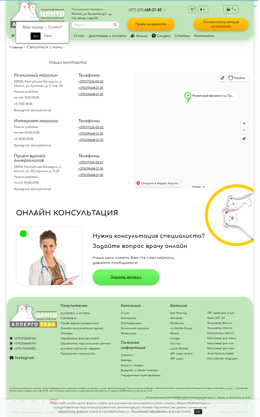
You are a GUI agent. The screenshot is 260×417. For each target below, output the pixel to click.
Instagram (22, 358)
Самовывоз (68, 318)
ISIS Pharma (178, 313)
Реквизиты (129, 333)
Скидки (161, 36)
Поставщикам (131, 323)
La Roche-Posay (181, 328)
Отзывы (66, 333)
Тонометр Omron (220, 328)
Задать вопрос (126, 277)
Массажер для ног (220, 343)
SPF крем (176, 358)
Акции (139, 36)
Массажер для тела (221, 338)
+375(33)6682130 (23, 343)
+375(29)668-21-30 (90, 88)
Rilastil (174, 333)
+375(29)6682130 (23, 338)
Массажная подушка (222, 358)
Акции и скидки (132, 365)
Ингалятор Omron (220, 333)
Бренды (126, 360)
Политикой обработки (149, 411)
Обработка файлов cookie (80, 338)
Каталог (178, 306)
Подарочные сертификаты (141, 375)
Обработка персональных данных (86, 343)
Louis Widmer (179, 348)
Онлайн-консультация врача (82, 328)
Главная (16, 47)
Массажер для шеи (220, 348)
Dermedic (176, 318)
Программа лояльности (78, 353)
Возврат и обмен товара (139, 370)
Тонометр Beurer (219, 323)
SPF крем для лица (220, 312)
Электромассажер (220, 353)
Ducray (175, 343)
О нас (79, 36)
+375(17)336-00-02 (90, 81)
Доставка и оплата (107, 36)
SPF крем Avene (181, 353)
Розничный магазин (135, 328)
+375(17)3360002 (23, 348)
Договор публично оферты (80, 348)
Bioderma (177, 323)
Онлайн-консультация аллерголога (221, 24)
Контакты (204, 36)
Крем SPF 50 (216, 317)
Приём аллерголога (150, 24)
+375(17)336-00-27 (90, 162)
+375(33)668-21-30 (90, 94)
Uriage (175, 338)
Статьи (182, 36)
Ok (198, 411)
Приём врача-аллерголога (80, 323)
